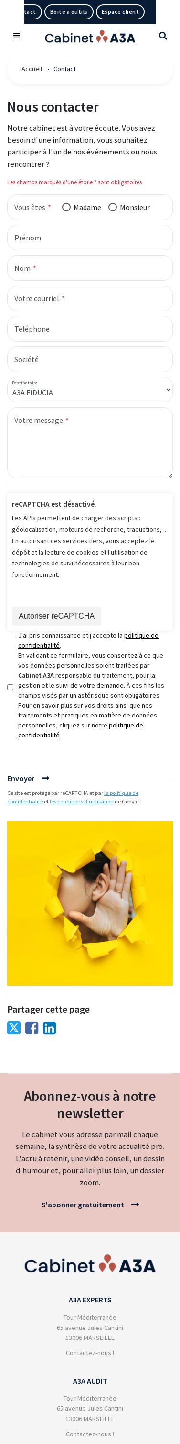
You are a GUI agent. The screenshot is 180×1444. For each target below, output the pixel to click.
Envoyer (20, 778)
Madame (87, 207)
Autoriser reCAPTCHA (57, 616)
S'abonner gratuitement (83, 1204)
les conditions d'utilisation (82, 801)
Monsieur (135, 207)
